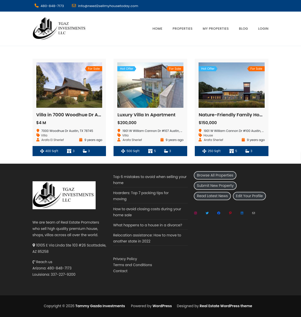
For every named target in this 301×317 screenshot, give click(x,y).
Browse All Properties (215, 175)
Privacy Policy (125, 258)
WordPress (162, 305)
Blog (243, 28)
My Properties (216, 28)
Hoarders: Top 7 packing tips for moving (141, 195)
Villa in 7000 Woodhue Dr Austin (73, 115)
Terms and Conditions (132, 264)
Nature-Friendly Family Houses (234, 115)
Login (263, 28)
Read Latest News (212, 195)
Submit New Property (215, 185)
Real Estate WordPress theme (225, 305)
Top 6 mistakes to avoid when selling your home (149, 179)
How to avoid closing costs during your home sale (147, 212)
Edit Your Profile (249, 195)
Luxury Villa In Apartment (146, 115)
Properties (183, 28)
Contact (120, 270)
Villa (44, 135)
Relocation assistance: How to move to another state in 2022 (147, 238)
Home (157, 28)
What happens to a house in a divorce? (147, 225)
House (208, 135)
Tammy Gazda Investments (99, 305)
